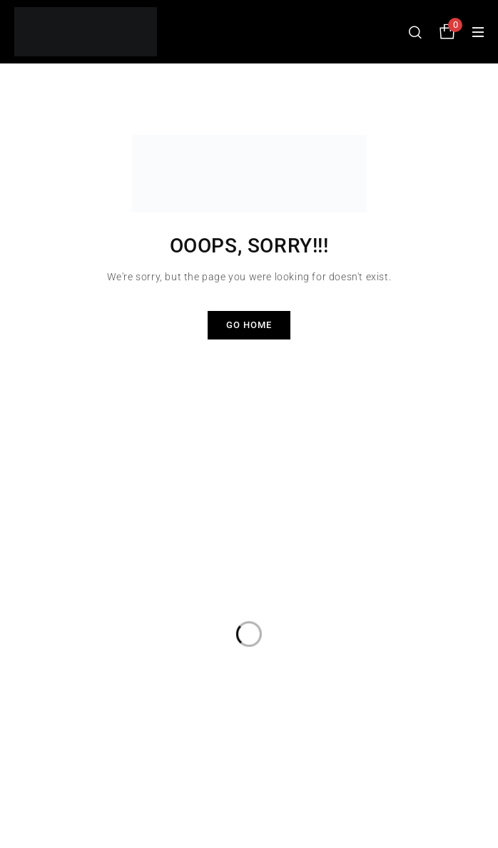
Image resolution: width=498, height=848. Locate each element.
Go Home (249, 325)
